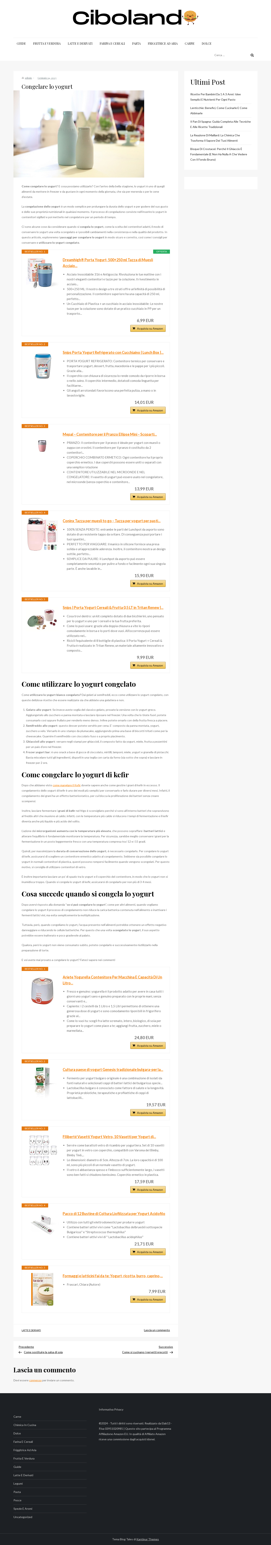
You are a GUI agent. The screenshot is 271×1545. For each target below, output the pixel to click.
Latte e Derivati (80, 44)
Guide (21, 44)
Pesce (17, 1500)
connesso (35, 1380)
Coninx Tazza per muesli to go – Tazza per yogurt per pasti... (112, 521)
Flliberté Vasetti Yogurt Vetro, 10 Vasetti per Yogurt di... (109, 1136)
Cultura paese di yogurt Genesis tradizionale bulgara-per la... (113, 1069)
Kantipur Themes (147, 1539)
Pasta (136, 44)
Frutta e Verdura (47, 44)
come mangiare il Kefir (67, 785)
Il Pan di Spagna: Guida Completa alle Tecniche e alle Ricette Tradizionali (220, 124)
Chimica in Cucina (24, 1425)
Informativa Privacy (111, 1409)
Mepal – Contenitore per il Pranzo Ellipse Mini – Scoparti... (110, 434)
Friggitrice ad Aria (163, 44)
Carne (190, 44)
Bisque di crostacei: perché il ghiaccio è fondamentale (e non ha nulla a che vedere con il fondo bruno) (218, 154)
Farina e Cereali (112, 44)
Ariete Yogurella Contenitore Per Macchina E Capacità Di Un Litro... (112, 980)
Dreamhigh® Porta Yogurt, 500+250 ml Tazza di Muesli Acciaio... (108, 263)
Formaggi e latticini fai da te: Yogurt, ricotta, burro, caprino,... (113, 1276)
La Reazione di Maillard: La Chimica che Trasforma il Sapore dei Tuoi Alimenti (215, 137)
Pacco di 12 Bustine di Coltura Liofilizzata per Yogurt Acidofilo (114, 1213)
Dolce (207, 44)
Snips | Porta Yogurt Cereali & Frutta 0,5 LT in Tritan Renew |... (113, 607)
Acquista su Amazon (150, 328)
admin (28, 77)
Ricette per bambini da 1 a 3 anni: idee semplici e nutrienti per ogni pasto (215, 96)
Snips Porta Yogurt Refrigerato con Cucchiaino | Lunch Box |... (113, 352)
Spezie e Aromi (22, 1508)
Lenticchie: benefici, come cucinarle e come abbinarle (218, 110)
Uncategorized (22, 1517)
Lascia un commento (157, 1330)
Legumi (18, 1483)
